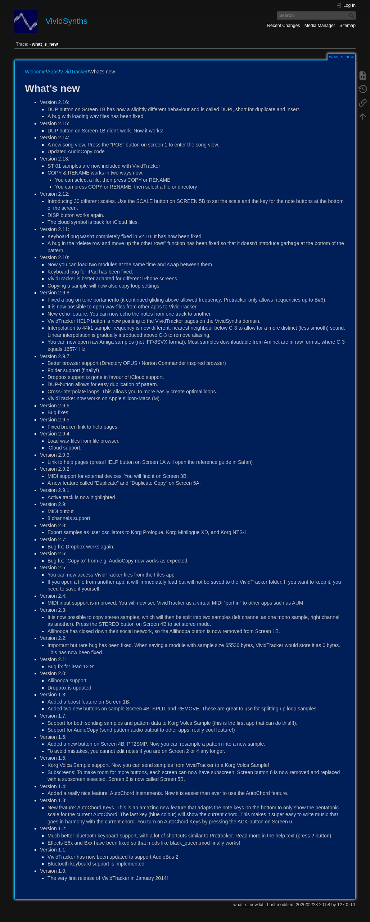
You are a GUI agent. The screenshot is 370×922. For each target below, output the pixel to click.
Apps (53, 71)
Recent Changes (283, 25)
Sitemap (347, 25)
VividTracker (74, 71)
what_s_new (45, 44)
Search (352, 15)
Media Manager (319, 25)
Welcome (35, 71)
